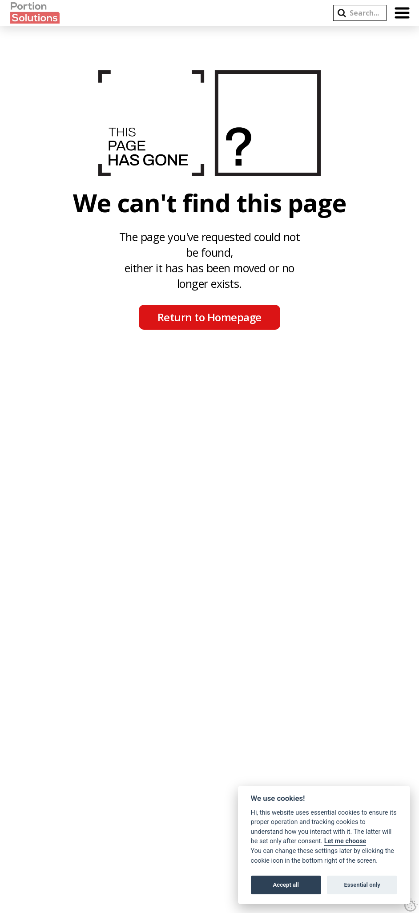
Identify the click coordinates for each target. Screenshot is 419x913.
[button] (342, 12)
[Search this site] (364, 12)
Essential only (362, 884)
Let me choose (345, 841)
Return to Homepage (209, 317)
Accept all (286, 884)
